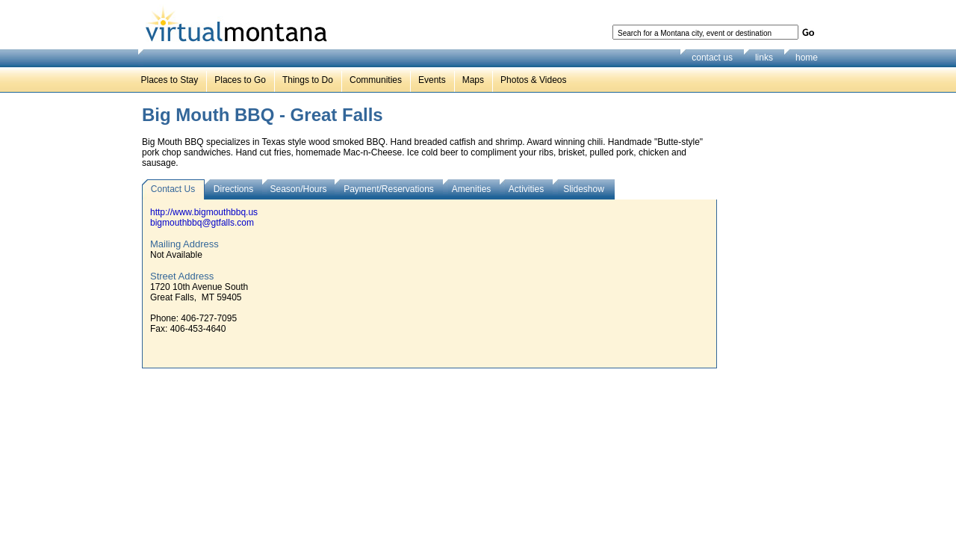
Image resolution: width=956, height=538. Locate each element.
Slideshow (583, 189)
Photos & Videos (533, 80)
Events (432, 80)
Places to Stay (170, 80)
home (806, 57)
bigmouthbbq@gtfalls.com (202, 222)
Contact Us (173, 189)
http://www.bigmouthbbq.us (204, 212)
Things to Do (307, 80)
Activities (526, 189)
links (764, 57)
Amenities (471, 189)
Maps (473, 80)
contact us (712, 57)
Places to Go (240, 80)
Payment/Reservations (389, 189)
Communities (376, 80)
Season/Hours (298, 189)
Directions (233, 189)
